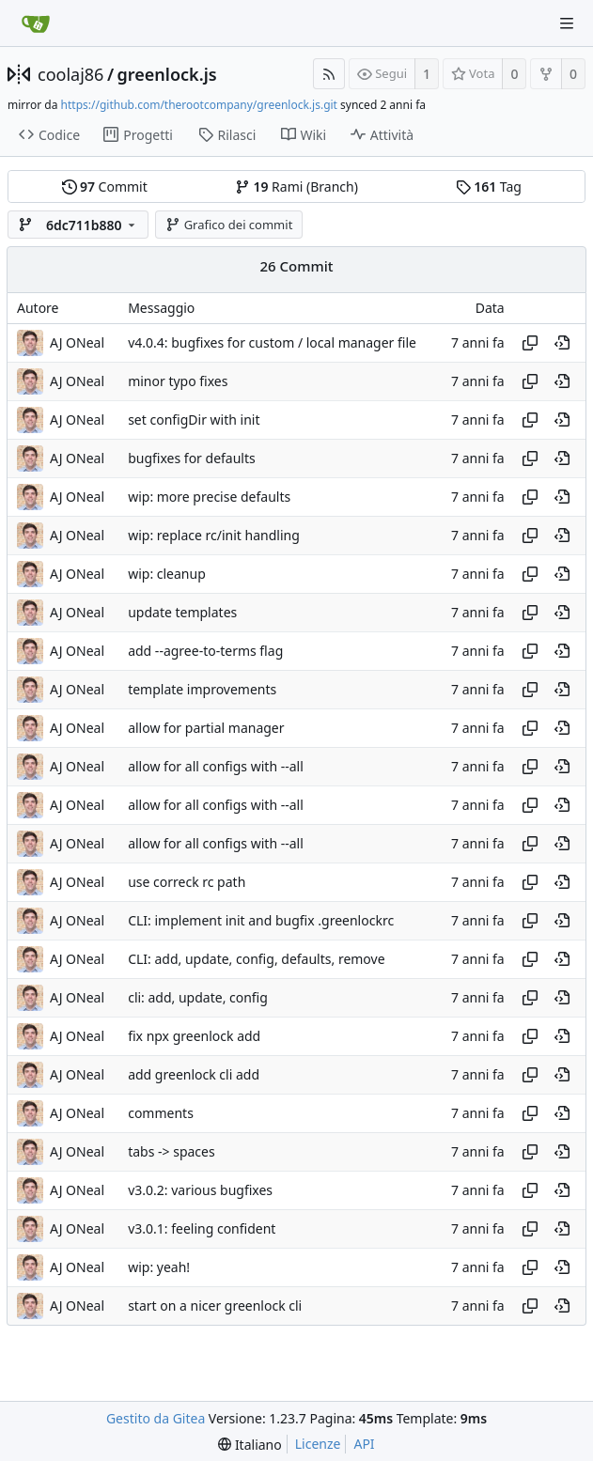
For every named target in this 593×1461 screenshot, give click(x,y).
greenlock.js (167, 74)
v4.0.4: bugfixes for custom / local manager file (272, 342)
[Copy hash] (530, 343)
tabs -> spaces (171, 1151)
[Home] (35, 23)
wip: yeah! (159, 1267)
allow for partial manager (206, 728)
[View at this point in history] (562, 343)
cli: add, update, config (198, 997)
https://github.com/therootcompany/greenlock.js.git (199, 105)
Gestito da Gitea (155, 1418)
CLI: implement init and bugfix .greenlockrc (261, 920)
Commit (105, 186)
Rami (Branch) (296, 186)
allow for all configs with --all (216, 766)
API (363, 1444)
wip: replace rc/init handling (214, 535)
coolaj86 (70, 74)
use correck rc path (186, 882)
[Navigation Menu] (567, 23)
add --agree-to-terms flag (205, 651)
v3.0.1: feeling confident (201, 1228)
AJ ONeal (77, 342)
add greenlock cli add (193, 1074)
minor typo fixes (177, 381)
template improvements (202, 689)
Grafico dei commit (228, 224)
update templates (182, 612)
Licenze (318, 1444)
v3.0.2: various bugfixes (200, 1190)
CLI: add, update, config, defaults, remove (256, 959)
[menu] (249, 1444)
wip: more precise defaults (209, 496)
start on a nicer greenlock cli (215, 1305)
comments (161, 1113)
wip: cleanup (167, 574)
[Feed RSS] (329, 73)
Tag (489, 186)
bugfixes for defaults (192, 458)
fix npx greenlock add (194, 1036)
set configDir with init (193, 419)
